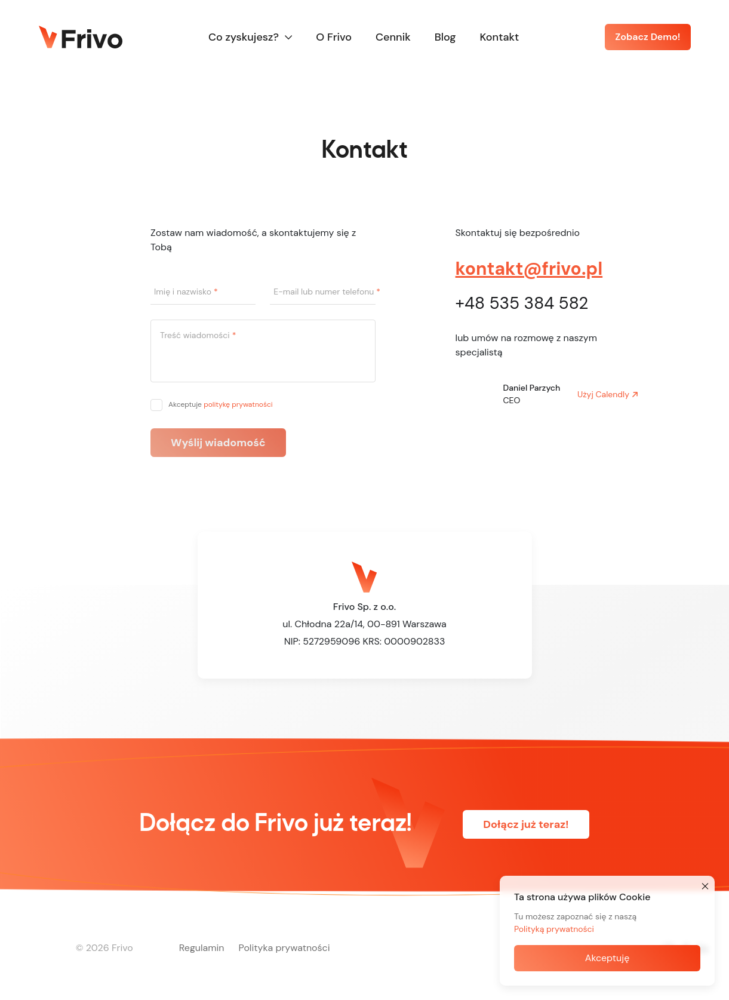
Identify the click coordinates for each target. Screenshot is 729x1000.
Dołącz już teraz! (525, 824)
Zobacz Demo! (647, 36)
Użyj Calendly (603, 394)
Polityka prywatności (284, 947)
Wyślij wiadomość (218, 442)
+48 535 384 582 (522, 303)
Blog (445, 37)
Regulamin (201, 947)
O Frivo (334, 37)
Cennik (393, 37)
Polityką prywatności (554, 929)
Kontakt (499, 37)
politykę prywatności (238, 404)
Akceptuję (607, 958)
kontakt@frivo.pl (529, 268)
